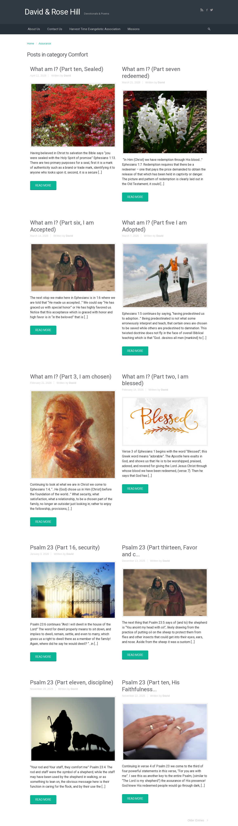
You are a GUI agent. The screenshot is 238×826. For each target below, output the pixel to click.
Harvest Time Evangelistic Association (95, 29)
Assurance (45, 43)
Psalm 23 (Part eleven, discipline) (71, 682)
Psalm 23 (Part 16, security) (65, 547)
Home (30, 43)
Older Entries (195, 820)
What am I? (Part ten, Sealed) (66, 69)
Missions (134, 29)
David (67, 75)
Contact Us (54, 29)
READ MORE (43, 185)
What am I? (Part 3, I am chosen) (71, 376)
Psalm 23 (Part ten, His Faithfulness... (151, 686)
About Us (34, 29)
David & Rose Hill (52, 12)
